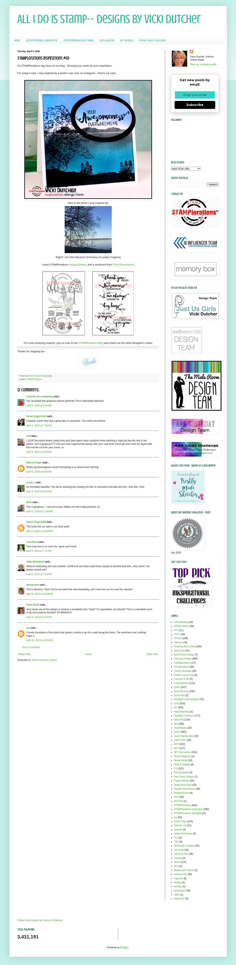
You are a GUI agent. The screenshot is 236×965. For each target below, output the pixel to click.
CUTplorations (181, 666)
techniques (180, 890)
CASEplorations (182, 662)
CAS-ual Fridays (182, 658)
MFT (176, 748)
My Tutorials (126, 40)
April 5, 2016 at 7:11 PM (39, 551)
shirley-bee (32, 584)
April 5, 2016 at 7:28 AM (38, 425)
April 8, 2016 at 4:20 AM (38, 617)
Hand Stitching (182, 711)
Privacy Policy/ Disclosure (152, 40)
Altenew (178, 642)
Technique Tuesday (184, 845)
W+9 (176, 866)
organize (178, 878)
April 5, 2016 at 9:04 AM (38, 471)
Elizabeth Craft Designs (186, 699)
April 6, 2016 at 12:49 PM (39, 594)
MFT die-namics (182, 752)
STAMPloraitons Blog (90, 342)
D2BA (177, 687)
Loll (28, 436)
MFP (176, 744)
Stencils (178, 829)
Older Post (152, 654)
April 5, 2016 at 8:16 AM (38, 452)
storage (178, 886)
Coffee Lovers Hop (184, 675)
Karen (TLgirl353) (36, 522)
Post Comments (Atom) (44, 660)
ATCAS (178, 638)
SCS (176, 797)
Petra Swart (32, 604)
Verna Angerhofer (36, 416)
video (177, 894)
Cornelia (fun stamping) (39, 396)
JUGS (177, 731)
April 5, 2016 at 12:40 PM (39, 531)
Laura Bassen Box (184, 736)
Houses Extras (77, 264)
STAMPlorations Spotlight (187, 813)
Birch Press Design (184, 654)
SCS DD (178, 801)
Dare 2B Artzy (181, 691)
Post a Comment (31, 647)
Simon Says (180, 821)
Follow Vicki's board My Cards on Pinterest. (40, 920)
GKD (176, 703)
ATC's (177, 634)
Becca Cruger (34, 462)
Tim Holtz (179, 850)
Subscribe (194, 105)
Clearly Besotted (183, 671)
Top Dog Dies (181, 854)
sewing (177, 882)
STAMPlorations (34, 379)
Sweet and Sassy (183, 833)
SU (175, 817)
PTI (176, 768)
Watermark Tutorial (184, 870)
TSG (176, 841)
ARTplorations (181, 626)
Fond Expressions (123, 264)
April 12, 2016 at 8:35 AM (39, 640)
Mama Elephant (182, 756)
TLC (176, 837)
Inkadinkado (180, 727)
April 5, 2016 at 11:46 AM (39, 511)
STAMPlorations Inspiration (188, 809)
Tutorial (178, 858)
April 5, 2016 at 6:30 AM (38, 405)
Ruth (29, 502)
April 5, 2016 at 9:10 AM (38, 491)
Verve (177, 862)
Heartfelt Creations (184, 715)
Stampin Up (180, 825)
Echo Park (179, 695)
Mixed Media (181, 760)
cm (28, 628)
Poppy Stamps (182, 780)
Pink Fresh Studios (184, 776)
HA (175, 707)
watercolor (179, 898)
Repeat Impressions (184, 788)
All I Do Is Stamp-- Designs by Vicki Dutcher (109, 19)
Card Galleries (106, 40)
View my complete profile (203, 64)
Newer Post (24, 654)
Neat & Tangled (182, 764)
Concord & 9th (181, 679)
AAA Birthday (181, 622)
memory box (180, 874)
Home (17, 40)
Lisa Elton (32, 542)
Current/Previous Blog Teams (78, 40)
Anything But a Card (184, 646)
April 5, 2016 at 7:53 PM (39, 574)
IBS (176, 723)
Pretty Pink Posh (183, 784)
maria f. (30, 482)
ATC (176, 630)
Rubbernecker (181, 792)
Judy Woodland (35, 561)
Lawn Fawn (180, 740)
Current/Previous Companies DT (41, 40)
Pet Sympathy (181, 772)
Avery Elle (179, 650)
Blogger (124, 947)
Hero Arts (179, 719)
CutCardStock (181, 683)
